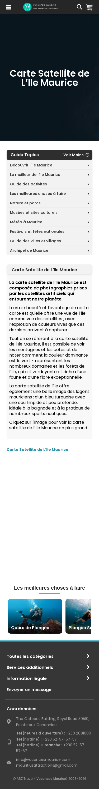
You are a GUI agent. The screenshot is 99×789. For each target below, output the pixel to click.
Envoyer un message (29, 690)
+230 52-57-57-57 (46, 739)
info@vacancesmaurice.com (43, 759)
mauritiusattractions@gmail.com (47, 765)
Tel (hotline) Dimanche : (39, 745)
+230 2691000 (53, 733)
